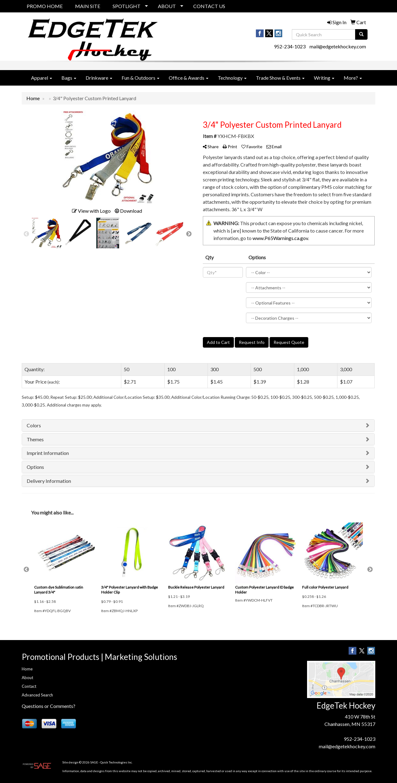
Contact (29, 686)
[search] (361, 34)
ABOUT (167, 6)
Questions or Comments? (48, 706)
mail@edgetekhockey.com (338, 46)
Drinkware (99, 78)
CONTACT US (209, 6)
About (27, 677)
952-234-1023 (290, 46)
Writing (324, 78)
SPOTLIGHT (127, 6)
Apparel (41, 78)
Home (27, 668)
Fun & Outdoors (140, 78)
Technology (232, 78)
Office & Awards (188, 78)
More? (353, 78)
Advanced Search (37, 694)
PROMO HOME (45, 6)
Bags (68, 78)
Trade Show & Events (280, 78)
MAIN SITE (87, 6)
